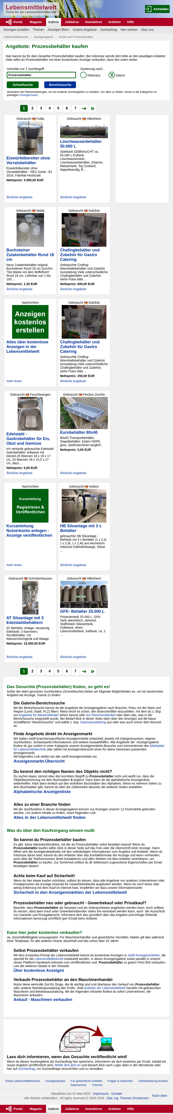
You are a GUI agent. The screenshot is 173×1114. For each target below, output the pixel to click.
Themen (38, 29)
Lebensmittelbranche (15, 37)
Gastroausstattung (93, 722)
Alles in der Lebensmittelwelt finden (49, 817)
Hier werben (129, 29)
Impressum (101, 1093)
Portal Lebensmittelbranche (22, 1081)
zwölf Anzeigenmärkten (144, 955)
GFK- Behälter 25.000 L (82, 611)
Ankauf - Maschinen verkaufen (42, 999)
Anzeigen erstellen (16, 29)
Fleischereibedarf (103, 715)
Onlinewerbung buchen (153, 1081)
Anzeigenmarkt (28, 95)
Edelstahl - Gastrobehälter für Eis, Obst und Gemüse (28, 439)
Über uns (147, 29)
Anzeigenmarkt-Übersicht (39, 761)
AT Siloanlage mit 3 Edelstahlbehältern (24, 620)
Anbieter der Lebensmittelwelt (104, 988)
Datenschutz (78, 1085)
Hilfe (130, 22)
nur (88, 715)
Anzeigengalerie (43, 37)
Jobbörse (72, 22)
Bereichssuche (60, 85)
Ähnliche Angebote (19, 197)
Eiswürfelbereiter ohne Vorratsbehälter (28, 160)
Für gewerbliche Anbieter (87, 1081)
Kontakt (116, 1093)
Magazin (36, 22)
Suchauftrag (108, 29)
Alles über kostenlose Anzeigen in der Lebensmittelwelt (27, 347)
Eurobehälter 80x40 (79, 432)
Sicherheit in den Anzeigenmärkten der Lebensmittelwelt (70, 892)
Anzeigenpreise (55, 1081)
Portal (17, 22)
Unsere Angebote (85, 29)
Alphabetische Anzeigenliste (41, 791)
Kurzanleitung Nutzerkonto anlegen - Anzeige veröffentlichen (29, 531)
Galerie (53, 22)
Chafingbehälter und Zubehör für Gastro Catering (80, 255)
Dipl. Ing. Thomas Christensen (128, 1098)
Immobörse (93, 22)
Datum (117, 75)
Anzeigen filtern (58, 29)
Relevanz (90, 75)
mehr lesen (14, 381)
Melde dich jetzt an (68, 1065)
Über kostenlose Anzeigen (38, 970)
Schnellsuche (23, 85)
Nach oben (159, 1095)
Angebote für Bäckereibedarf (39, 715)
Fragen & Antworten (120, 1081)
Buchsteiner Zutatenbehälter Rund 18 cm (30, 255)
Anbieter (114, 22)
